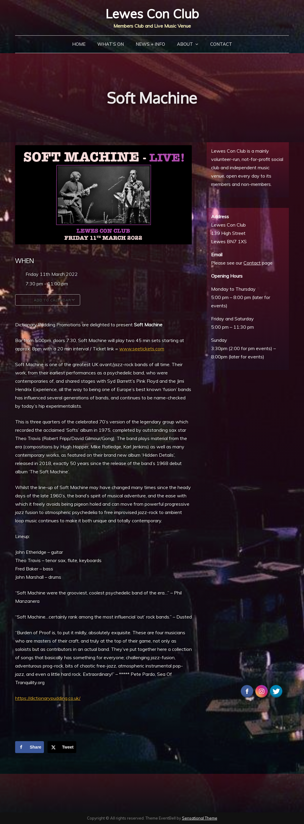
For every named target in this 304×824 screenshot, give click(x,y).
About (185, 44)
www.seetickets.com (141, 349)
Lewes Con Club (152, 14)
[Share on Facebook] (29, 747)
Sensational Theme (199, 818)
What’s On (110, 44)
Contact (221, 44)
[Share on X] (62, 747)
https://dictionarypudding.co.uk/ (47, 698)
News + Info (150, 44)
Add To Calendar (47, 300)
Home (79, 44)
